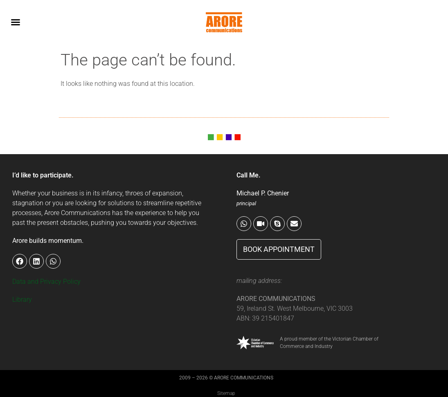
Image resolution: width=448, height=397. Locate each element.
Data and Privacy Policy (46, 281)
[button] (15, 22)
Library (22, 299)
